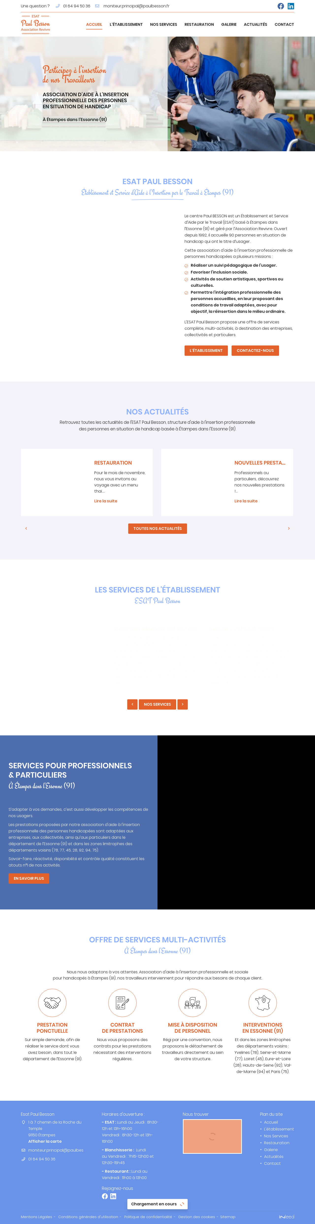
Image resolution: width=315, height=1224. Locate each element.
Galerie (228, 24)
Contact (284, 24)
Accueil (94, 24)
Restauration (199, 24)
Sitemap (228, 1216)
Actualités (255, 24)
